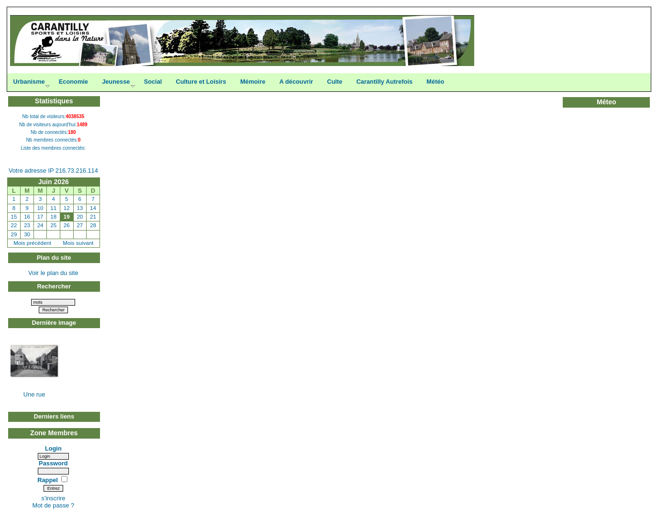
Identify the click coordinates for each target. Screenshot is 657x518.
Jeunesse (116, 81)
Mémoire (253, 81)
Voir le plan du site (53, 272)
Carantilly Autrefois (384, 81)
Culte (334, 81)
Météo (435, 81)
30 (27, 234)
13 (80, 208)
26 (67, 225)
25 (53, 225)
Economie (73, 81)
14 (93, 208)
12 (67, 208)
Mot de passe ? (54, 505)
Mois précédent (32, 243)
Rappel (48, 480)
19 (67, 217)
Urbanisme (29, 81)
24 (40, 225)
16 (27, 217)
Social (153, 81)
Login (53, 448)
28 (93, 225)
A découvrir (296, 81)
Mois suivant (78, 243)
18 (53, 217)
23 (27, 225)
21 (93, 217)
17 (40, 217)
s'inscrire (53, 498)
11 (53, 208)
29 (14, 234)
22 (14, 225)
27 (80, 225)
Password (53, 463)
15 (14, 217)
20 (80, 217)
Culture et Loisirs (201, 81)
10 (40, 208)
